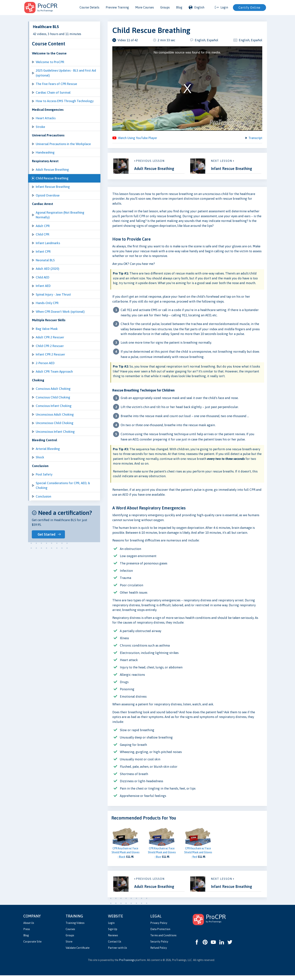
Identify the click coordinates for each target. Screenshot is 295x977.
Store (69, 943)
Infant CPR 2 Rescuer (50, 354)
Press (26, 930)
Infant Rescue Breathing (53, 187)
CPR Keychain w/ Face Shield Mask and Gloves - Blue (162, 854)
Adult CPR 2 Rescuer (50, 337)
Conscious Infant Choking (53, 406)
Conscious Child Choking (53, 397)
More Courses (144, 7)
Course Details (89, 7)
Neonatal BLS (45, 260)
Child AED (42, 277)
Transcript (255, 139)
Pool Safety (44, 474)
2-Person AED (45, 363)
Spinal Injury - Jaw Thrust (53, 294)
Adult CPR (43, 226)
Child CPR (42, 234)
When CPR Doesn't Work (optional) (60, 311)
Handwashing (45, 152)
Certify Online (249, 7)
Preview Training (117, 7)
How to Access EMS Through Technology (65, 101)
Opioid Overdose (48, 195)
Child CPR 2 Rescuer (50, 346)
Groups (165, 7)
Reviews (113, 937)
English (196, 7)
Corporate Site (32, 943)
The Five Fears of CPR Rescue (56, 84)
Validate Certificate (78, 949)
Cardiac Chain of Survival (53, 92)
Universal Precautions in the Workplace (63, 144)
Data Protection (160, 930)
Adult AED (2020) (47, 269)
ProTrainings (127, 961)
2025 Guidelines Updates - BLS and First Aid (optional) (66, 73)
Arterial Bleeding (48, 449)
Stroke (40, 127)
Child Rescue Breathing (52, 178)
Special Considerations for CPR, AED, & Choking (63, 485)
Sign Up (112, 930)
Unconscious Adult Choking (55, 414)
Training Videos (75, 924)
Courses (70, 930)
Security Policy (159, 943)
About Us (28, 924)
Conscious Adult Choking (53, 389)
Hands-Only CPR (47, 303)
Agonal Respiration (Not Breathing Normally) (60, 215)
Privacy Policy (158, 924)
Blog (179, 7)
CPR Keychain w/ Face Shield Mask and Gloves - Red (198, 854)
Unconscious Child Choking (54, 423)
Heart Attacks (46, 118)
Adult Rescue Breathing (52, 169)
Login (111, 924)
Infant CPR (43, 251)
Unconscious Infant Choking (55, 431)
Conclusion (43, 496)
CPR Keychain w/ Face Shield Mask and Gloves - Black (125, 854)
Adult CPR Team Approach (54, 371)
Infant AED (43, 286)
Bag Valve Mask (47, 329)
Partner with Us (117, 949)
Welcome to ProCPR (50, 62)
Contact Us (114, 943)
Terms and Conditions (163, 937)
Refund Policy (158, 949)
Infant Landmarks (48, 243)
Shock (40, 457)
